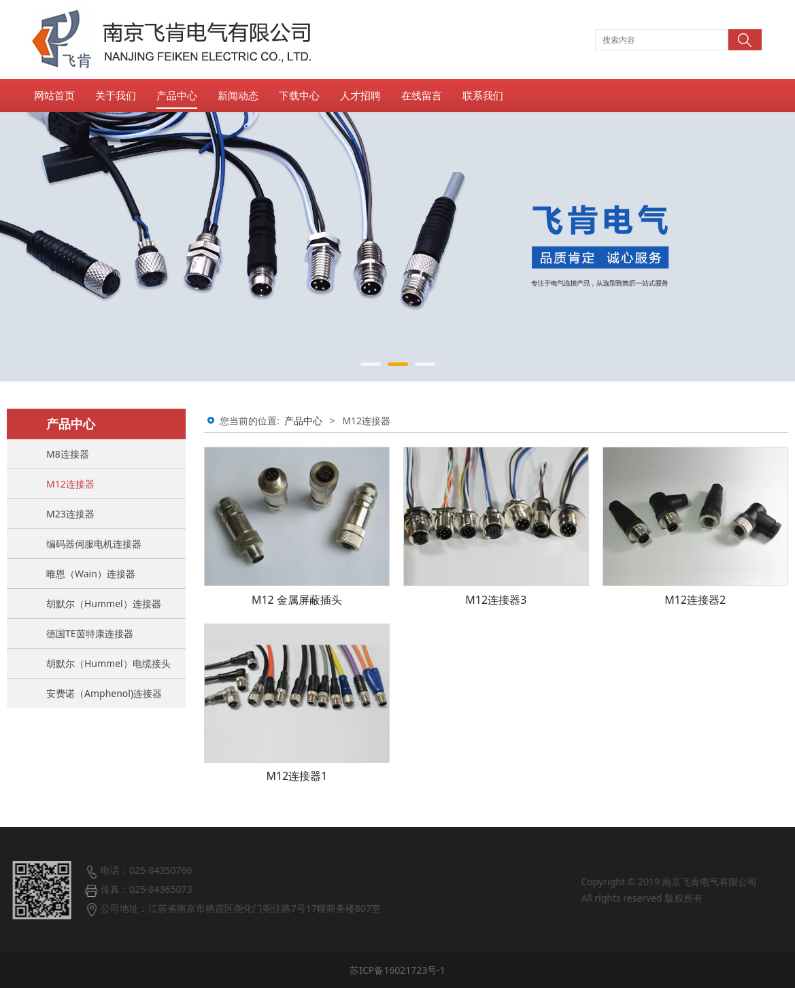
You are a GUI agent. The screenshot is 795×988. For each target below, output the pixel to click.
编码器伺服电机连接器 (93, 543)
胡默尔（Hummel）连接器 (103, 603)
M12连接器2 (695, 599)
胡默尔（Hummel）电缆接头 (108, 663)
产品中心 (176, 95)
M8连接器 (67, 453)
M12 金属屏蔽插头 (297, 599)
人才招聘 (360, 95)
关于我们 (115, 95)
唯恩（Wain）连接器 (90, 573)
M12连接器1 (296, 775)
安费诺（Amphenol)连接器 (104, 693)
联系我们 (482, 95)
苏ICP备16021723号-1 (397, 970)
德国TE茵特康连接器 (89, 633)
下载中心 (299, 95)
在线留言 (421, 95)
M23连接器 (70, 513)
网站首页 (54, 95)
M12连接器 (70, 483)
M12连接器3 (495, 599)
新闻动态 (238, 95)
